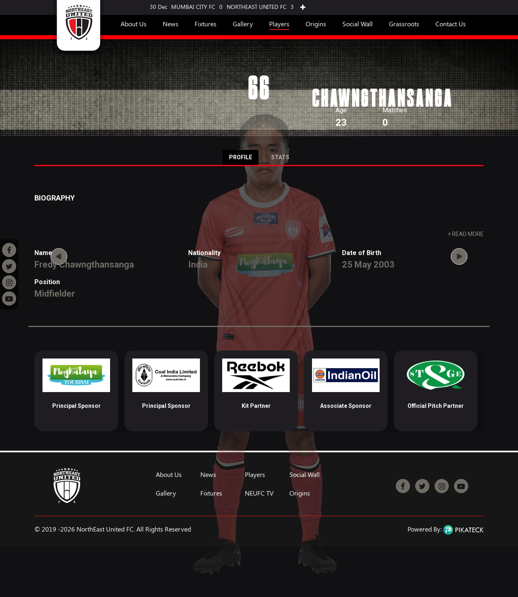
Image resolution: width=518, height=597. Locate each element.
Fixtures (206, 23)
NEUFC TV (259, 493)
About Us (133, 23)
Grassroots (404, 23)
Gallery (243, 23)
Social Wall (357, 23)
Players (279, 23)
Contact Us (450, 23)
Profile (240, 157)
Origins (316, 23)
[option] (76, 390)
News (170, 23)
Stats (280, 157)
